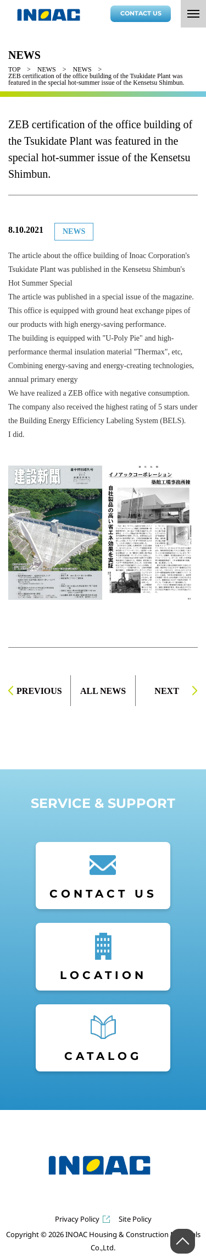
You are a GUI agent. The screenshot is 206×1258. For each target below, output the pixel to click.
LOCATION (103, 975)
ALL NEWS (103, 691)
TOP (14, 69)
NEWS (46, 69)
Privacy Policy (77, 1219)
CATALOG (103, 1056)
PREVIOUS (39, 691)
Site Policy (135, 1219)
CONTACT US (141, 13)
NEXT (166, 691)
